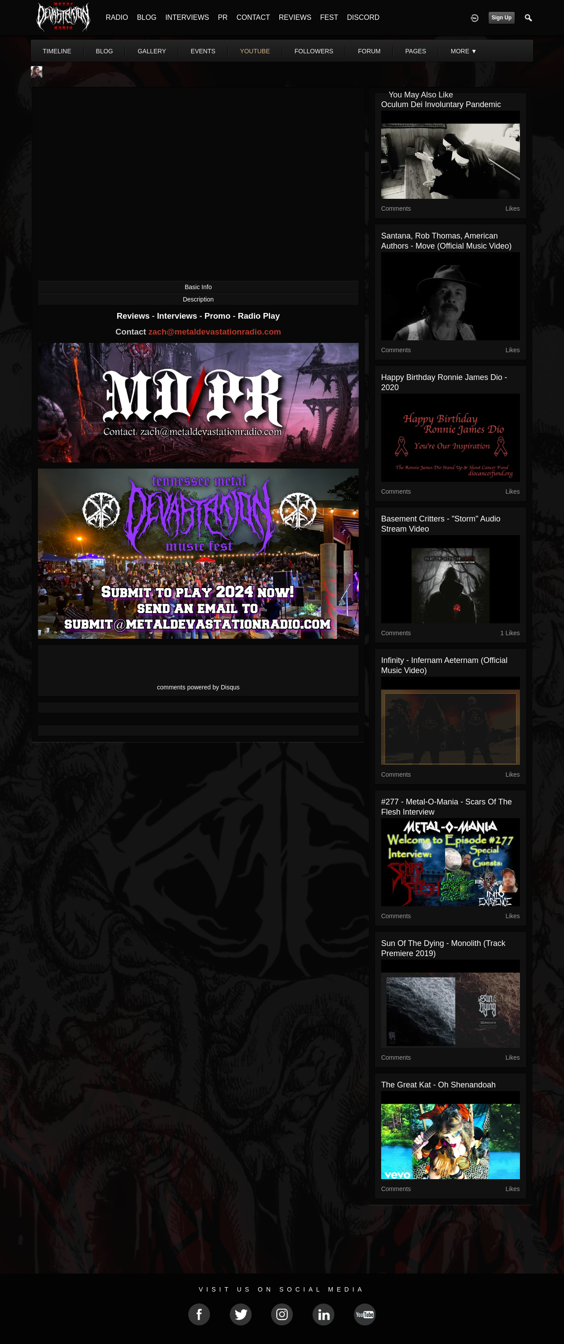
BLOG (146, 17)
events (203, 51)
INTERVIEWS (187, 17)
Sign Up (502, 18)
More (464, 51)
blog (104, 51)
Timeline (57, 51)
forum (369, 51)
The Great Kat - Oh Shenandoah (438, 1084)
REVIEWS (295, 17)
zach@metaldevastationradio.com (214, 331)
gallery (151, 51)
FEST (329, 17)
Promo (218, 315)
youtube (255, 51)
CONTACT (253, 17)
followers (314, 51)
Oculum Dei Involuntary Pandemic (441, 104)
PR (222, 17)
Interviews (178, 315)
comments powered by (198, 687)
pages (415, 51)
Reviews (134, 315)
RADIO (117, 17)
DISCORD (363, 17)
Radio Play (259, 315)
